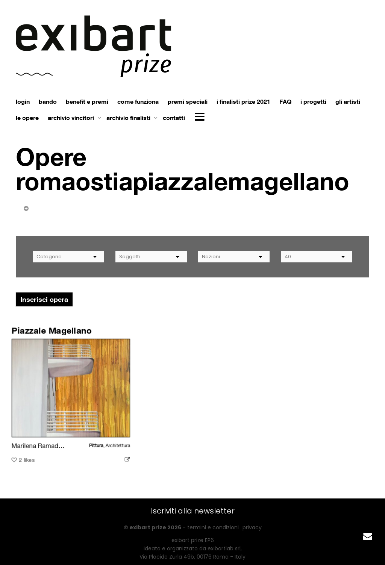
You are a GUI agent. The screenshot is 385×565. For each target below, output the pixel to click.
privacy (252, 527)
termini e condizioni (213, 527)
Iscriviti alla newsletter (193, 511)
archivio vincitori (71, 117)
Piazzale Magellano (51, 331)
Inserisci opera (44, 299)
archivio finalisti (129, 117)
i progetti (313, 101)
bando (48, 101)
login (23, 101)
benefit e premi (87, 101)
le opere (27, 117)
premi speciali (188, 101)
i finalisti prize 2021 (243, 101)
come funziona (138, 101)
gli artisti (347, 101)
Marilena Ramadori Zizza (47, 445)
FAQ (285, 101)
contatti (174, 117)
